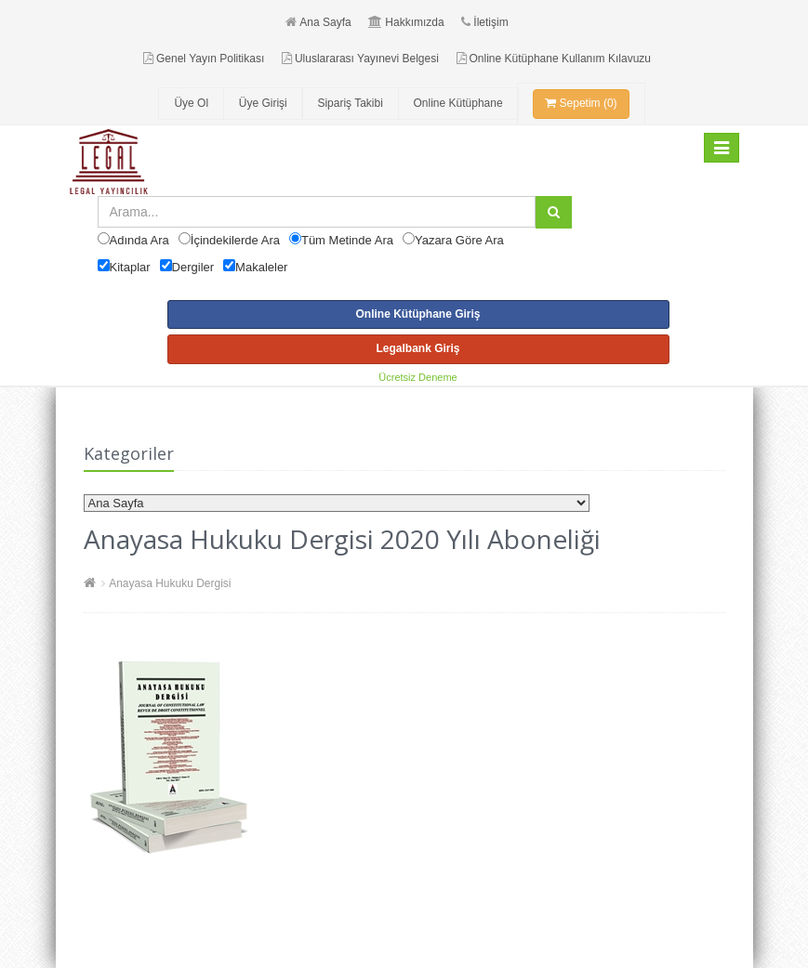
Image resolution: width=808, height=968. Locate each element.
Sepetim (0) (580, 103)
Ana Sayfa (318, 22)
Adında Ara (139, 240)
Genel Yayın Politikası (203, 58)
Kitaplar (130, 267)
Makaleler (261, 267)
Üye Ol (191, 103)
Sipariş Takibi (349, 103)
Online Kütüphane (458, 103)
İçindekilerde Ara (235, 240)
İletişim (484, 22)
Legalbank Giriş (417, 348)
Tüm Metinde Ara (347, 240)
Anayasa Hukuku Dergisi (170, 583)
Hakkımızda (406, 22)
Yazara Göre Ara (459, 240)
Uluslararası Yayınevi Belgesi (360, 58)
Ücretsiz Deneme (417, 377)
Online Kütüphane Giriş (417, 313)
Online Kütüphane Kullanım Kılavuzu (554, 58)
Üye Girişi (263, 103)
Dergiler (193, 267)
